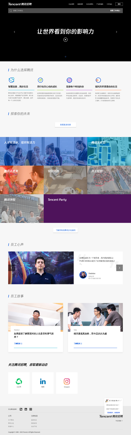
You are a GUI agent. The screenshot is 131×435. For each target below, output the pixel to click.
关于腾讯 (11, 420)
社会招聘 (71, 4)
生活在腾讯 (89, 4)
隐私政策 (34, 423)
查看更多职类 (65, 125)
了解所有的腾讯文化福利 (65, 230)
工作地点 (109, 4)
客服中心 (11, 426)
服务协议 (34, 420)
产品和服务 (99, 4)
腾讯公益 (11, 423)
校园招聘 (80, 4)
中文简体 (118, 421)
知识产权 (34, 426)
